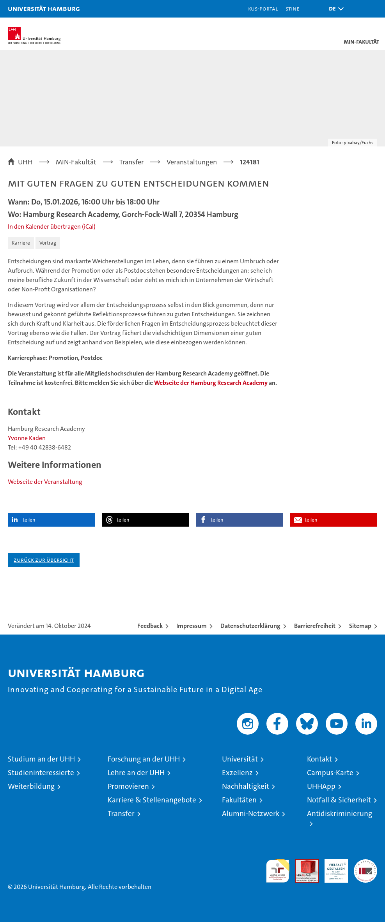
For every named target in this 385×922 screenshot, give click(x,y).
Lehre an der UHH (136, 772)
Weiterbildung (31, 786)
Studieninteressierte (41, 772)
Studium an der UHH (41, 759)
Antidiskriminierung (339, 813)
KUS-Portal (263, 8)
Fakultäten (239, 800)
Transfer (121, 813)
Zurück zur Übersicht (44, 559)
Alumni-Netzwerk (250, 813)
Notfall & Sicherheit (339, 800)
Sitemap (360, 626)
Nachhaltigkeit (245, 786)
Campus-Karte (330, 772)
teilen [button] (29, 520)
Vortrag (47, 243)
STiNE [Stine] (292, 8)
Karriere (21, 243)
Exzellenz (237, 772)
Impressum (191, 626)
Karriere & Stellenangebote (152, 800)
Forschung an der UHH (144, 759)
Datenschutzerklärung (250, 626)
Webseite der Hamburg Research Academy (211, 383)
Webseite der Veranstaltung (45, 482)
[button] (334, 9)
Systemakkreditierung (365, 863)
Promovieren (128, 786)
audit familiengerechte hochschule (277, 871)
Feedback (150, 626)
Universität (240, 759)
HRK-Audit (332, 867)
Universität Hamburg (44, 8)
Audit (302, 863)
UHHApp (321, 786)
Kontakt (319, 759)
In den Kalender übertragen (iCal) (52, 226)
